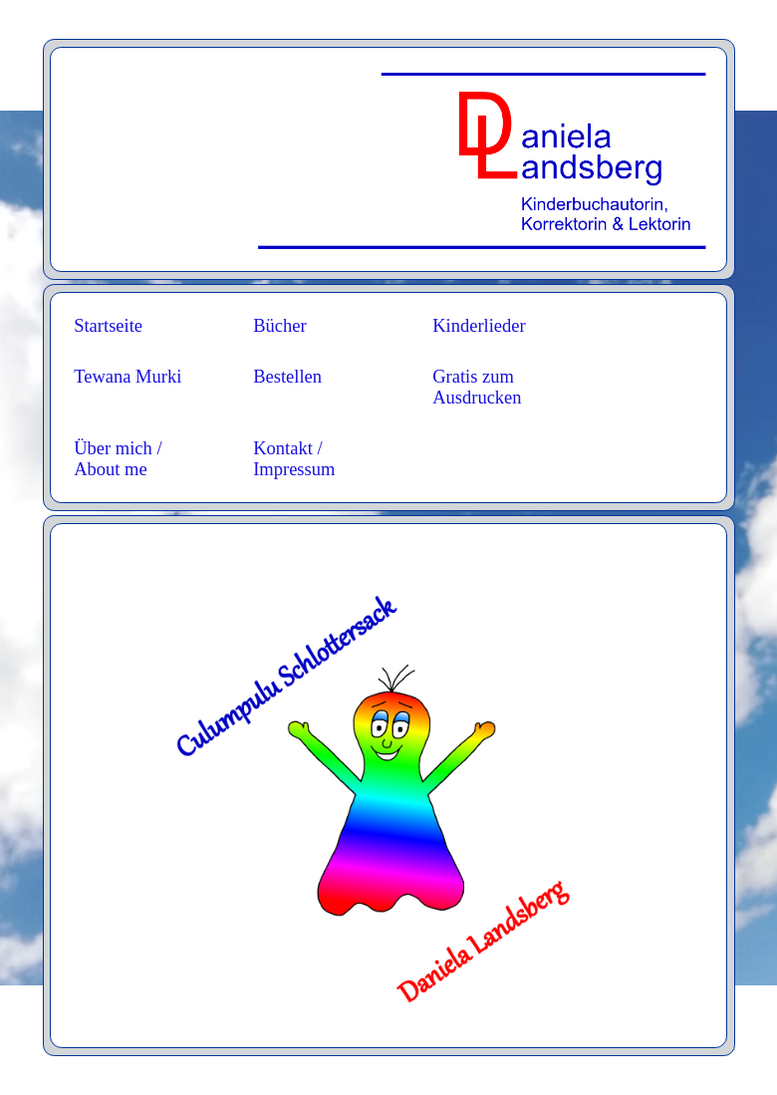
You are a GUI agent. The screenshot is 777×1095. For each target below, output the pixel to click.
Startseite (108, 326)
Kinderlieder (479, 326)
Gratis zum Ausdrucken (476, 387)
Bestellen (287, 377)
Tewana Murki (127, 377)
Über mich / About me (117, 458)
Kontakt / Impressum (294, 458)
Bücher (279, 326)
